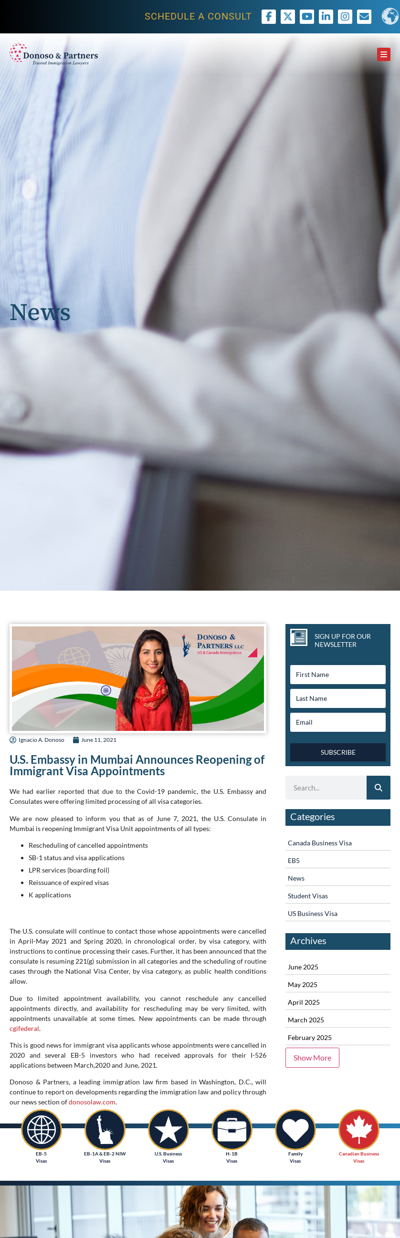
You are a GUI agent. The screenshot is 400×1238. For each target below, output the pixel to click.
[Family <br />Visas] (295, 1129)
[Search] (378, 788)
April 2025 (304, 1002)
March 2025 (306, 1020)
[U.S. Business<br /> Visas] (168, 1129)
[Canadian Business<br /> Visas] (358, 1129)
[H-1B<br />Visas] (232, 1129)
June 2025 (303, 967)
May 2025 (302, 984)
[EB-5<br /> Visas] (41, 1129)
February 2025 (310, 1037)
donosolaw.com (92, 1102)
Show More (312, 1057)
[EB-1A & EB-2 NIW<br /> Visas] (105, 1129)
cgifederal (24, 1028)
